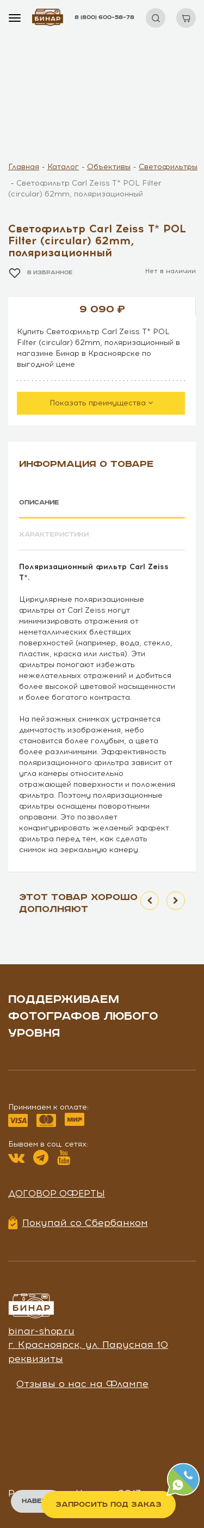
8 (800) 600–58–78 (104, 17)
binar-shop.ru (41, 1331)
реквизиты (35, 1359)
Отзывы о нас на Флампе (82, 1384)
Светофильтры (168, 166)
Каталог (63, 166)
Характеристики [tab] (54, 535)
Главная (23, 166)
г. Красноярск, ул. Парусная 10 (88, 1345)
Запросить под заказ (108, 1504)
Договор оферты (56, 1193)
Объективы (109, 166)
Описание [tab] (39, 502)
